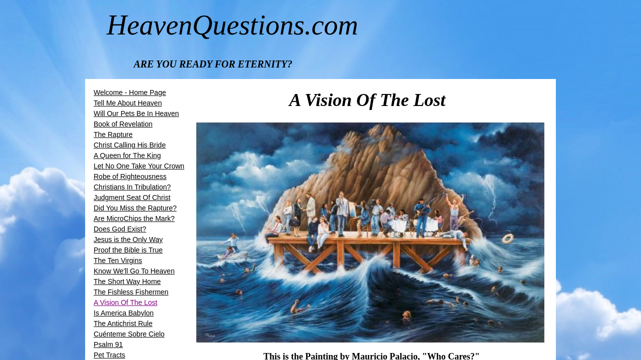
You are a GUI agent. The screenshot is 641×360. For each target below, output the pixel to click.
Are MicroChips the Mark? (134, 218)
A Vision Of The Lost (125, 302)
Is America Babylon (124, 313)
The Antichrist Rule (123, 324)
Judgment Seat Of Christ (132, 198)
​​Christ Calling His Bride (130, 145)
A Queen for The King (127, 156)
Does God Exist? (120, 229)
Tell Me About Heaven (128, 103)
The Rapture (113, 134)
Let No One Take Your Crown (139, 166)
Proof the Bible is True (128, 250)
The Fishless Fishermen (131, 292)
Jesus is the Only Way (128, 240)
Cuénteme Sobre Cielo (129, 334)
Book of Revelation (123, 124)
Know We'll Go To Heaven (134, 271)
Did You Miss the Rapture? (135, 208)
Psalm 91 (108, 344)
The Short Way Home (127, 282)
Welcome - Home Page (130, 92)
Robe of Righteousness (130, 176)
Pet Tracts (109, 355)
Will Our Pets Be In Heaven (136, 114)
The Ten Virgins (118, 260)
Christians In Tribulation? (132, 187)
